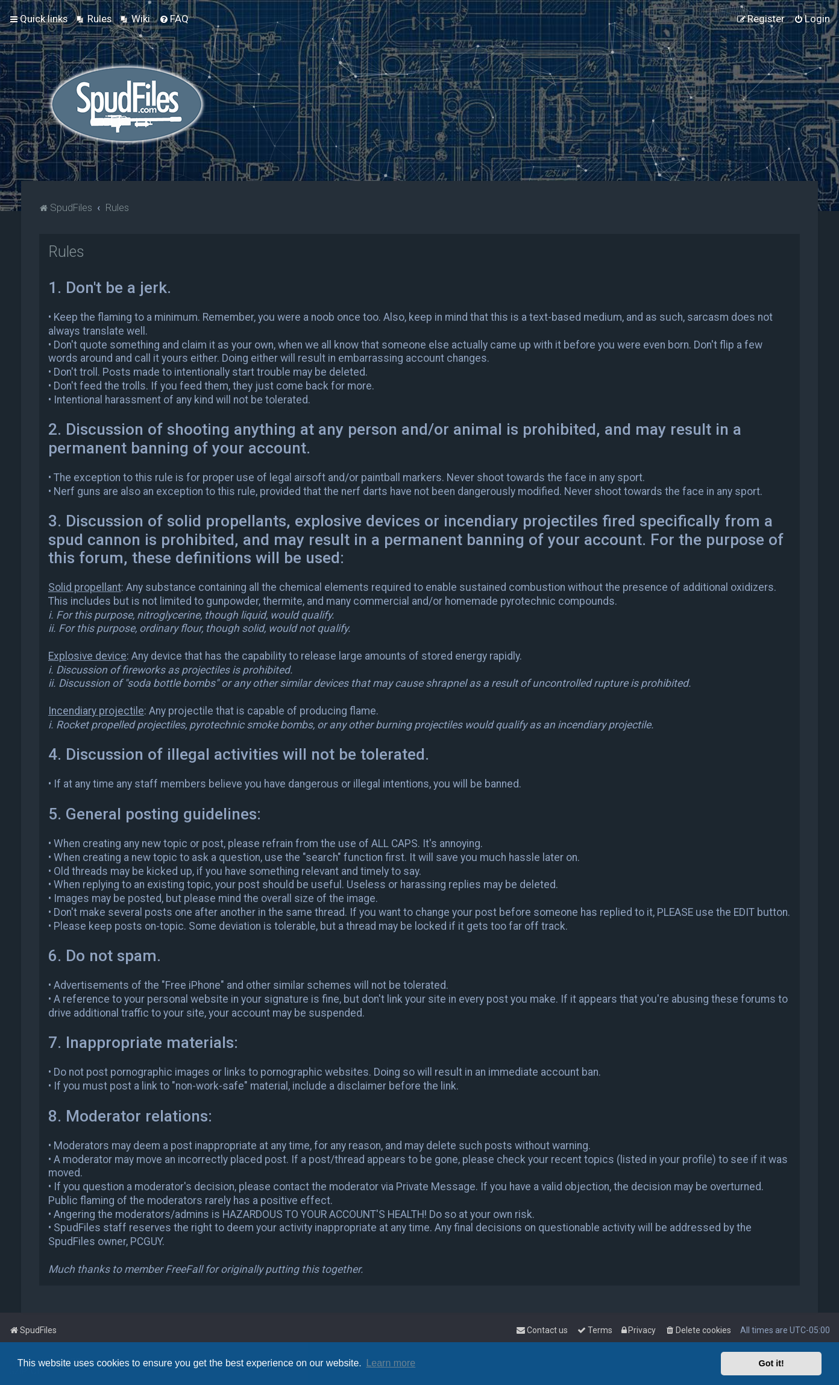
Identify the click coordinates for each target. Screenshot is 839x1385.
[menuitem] (94, 19)
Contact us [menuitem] (542, 1330)
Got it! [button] (771, 1363)
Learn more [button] (390, 1363)
